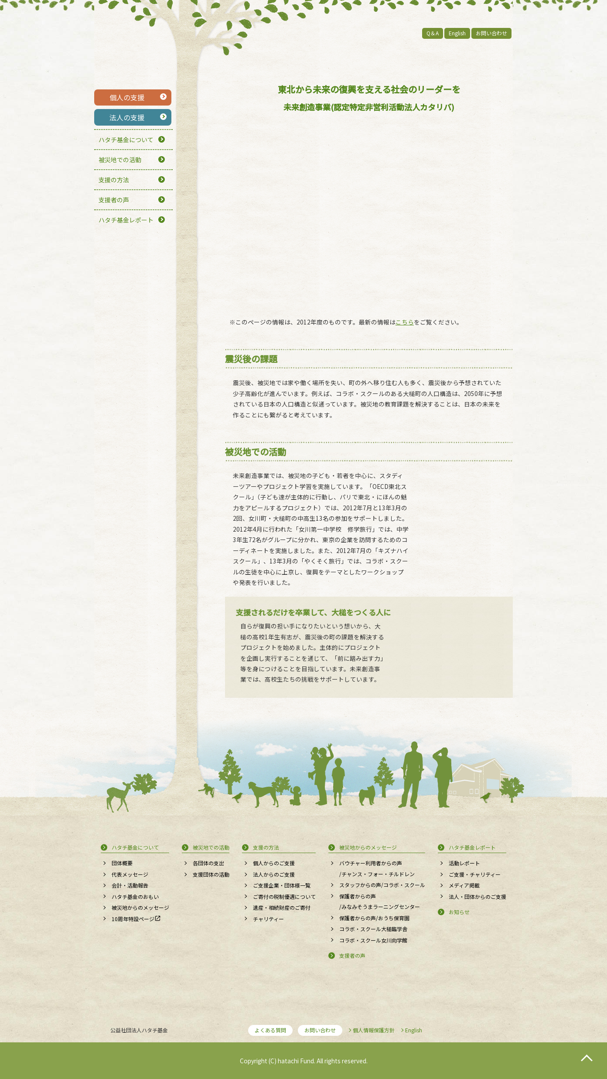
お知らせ (459, 911)
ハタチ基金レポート (126, 219)
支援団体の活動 (211, 874)
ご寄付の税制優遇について (284, 896)
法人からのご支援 (274, 874)
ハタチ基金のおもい (135, 896)
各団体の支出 (208, 863)
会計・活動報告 (130, 885)
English (457, 33)
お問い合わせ (491, 33)
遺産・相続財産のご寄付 (281, 907)
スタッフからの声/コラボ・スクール (382, 884)
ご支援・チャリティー (475, 874)
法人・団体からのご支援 (477, 896)
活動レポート (464, 863)
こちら (405, 322)
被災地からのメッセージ (140, 907)
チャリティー (268, 918)
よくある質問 (270, 1030)
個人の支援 (126, 97)
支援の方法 (114, 179)
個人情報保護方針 (374, 1030)
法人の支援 (126, 117)
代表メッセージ (130, 874)
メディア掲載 (464, 885)
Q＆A (432, 33)
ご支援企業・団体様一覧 (281, 885)
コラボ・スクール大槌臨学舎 (373, 928)
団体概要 (122, 863)
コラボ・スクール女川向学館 (373, 940)
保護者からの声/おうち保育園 (374, 918)
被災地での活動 (120, 159)
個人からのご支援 (274, 863)
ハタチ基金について (126, 139)
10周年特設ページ (133, 918)
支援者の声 (114, 199)
